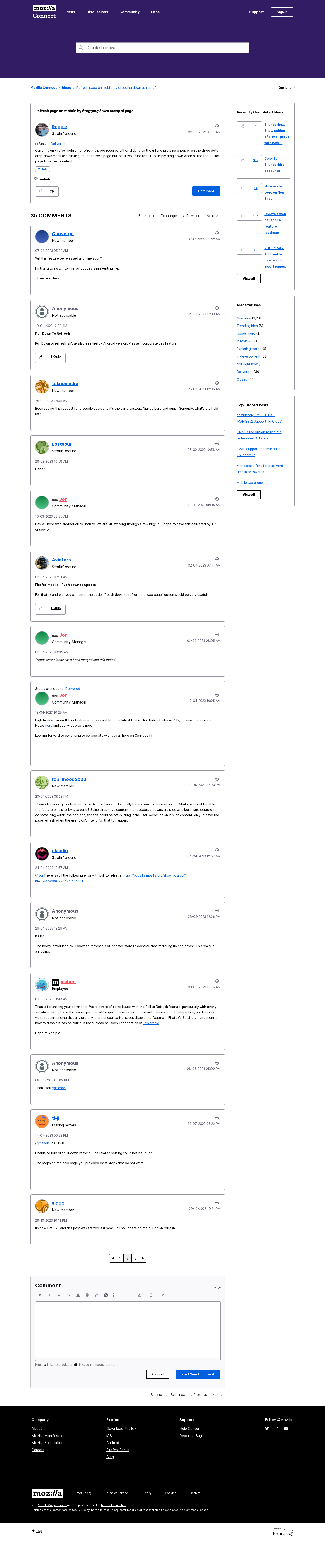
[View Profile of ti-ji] (55, 1118)
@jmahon (59, 1088)
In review (243, 341)
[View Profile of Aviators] (61, 559)
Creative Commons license (190, 1510)
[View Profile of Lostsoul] (61, 444)
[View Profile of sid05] (58, 1203)
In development (248, 356)
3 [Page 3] (135, 1258)
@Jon (39, 875)
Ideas (70, 12)
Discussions (97, 12)
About (37, 1428)
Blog (110, 1457)
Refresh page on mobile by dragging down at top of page (84, 110)
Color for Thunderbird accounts (274, 164)
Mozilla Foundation (47, 1442)
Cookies (170, 1493)
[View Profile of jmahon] (68, 981)
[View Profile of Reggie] (59, 126)
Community (129, 12)
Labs (155, 12)
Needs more (246, 333)
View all (249, 279)
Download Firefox (121, 1428)
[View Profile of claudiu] (60, 850)
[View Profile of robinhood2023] (69, 779)
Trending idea (247, 326)
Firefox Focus (117, 1450)
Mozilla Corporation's (52, 1505)
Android (112, 1442)
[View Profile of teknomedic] (65, 383)
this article (151, 1023)
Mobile (43, 169)
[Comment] (206, 191)
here (48, 725)
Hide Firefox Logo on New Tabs (274, 192)
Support (256, 12)
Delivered (58, 144)
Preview (215, 1288)
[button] (40, 191)
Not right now (247, 364)
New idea (244, 318)
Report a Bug (190, 1435)
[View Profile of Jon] (63, 499)
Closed (242, 379)
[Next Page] (142, 1258)
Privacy (146, 1493)
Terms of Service (116, 1493)
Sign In (282, 12)
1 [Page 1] (120, 1258)
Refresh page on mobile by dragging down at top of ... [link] (117, 87)
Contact (195, 1493)
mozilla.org (84, 1493)
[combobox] (162, 47)
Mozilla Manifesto (47, 1435)
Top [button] (39, 1531)
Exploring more (248, 349)
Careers (38, 1450)
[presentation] (40, 1295)
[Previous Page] (112, 1258)
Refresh (45, 178)
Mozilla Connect (44, 12)
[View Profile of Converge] (63, 233)
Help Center (189, 1428)
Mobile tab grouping (252, 482)
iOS (109, 1435)
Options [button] (285, 87)
